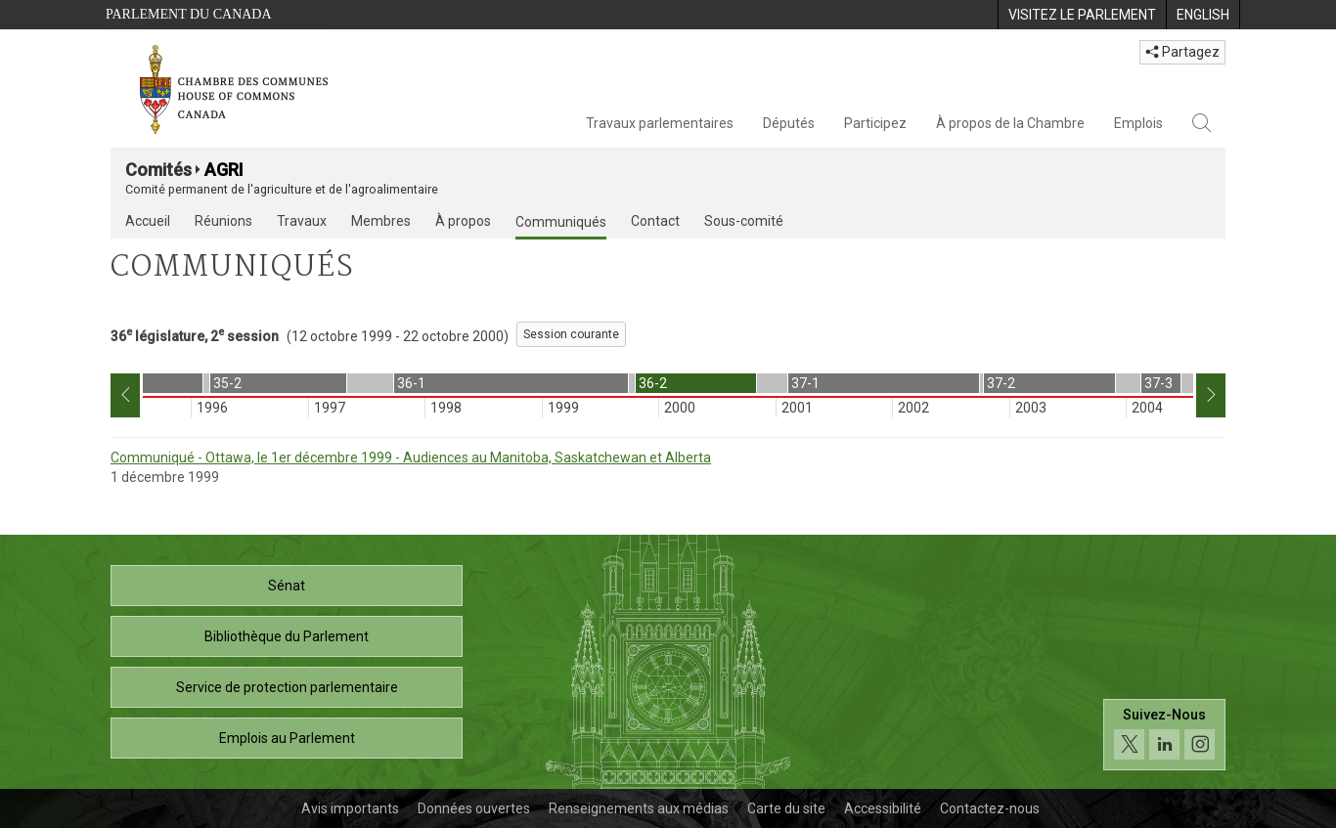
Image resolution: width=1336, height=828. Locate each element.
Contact (655, 221)
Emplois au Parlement (287, 738)
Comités (158, 169)
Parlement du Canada (189, 14)
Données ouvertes (474, 808)
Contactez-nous (990, 808)
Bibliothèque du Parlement (286, 636)
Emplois (1138, 123)
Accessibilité (882, 808)
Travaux (302, 221)
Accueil (147, 221)
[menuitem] (1082, 14)
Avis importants (350, 808)
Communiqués (560, 222)
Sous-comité (743, 221)
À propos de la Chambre (1010, 123)
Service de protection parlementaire (287, 687)
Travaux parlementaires (660, 123)
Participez (875, 123)
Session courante (571, 334)
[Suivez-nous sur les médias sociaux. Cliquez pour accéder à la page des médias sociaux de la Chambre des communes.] (1164, 734)
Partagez (1182, 52)
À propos (463, 221)
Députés (789, 123)
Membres (381, 221)
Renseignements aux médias (639, 808)
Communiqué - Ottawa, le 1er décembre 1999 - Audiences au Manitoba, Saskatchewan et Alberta (411, 457)
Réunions (223, 221)
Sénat (286, 585)
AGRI (224, 169)
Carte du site (786, 808)
